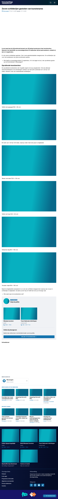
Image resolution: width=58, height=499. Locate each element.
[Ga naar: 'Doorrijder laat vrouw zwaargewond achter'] (8, 396)
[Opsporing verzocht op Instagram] (35, 485)
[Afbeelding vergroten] (55, 75)
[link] (15, 380)
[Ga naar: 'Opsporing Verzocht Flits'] (22, 396)
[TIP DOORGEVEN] (49, 496)
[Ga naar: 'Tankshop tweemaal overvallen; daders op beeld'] (22, 415)
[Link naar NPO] (33, 494)
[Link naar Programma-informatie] (15, 478)
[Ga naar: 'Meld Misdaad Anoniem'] (29, 438)
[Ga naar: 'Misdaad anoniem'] (12, 317)
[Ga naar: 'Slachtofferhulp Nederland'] (10, 458)
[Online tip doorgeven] (29, 336)
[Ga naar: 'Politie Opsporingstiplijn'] (10, 438)
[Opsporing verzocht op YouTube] (38, 485)
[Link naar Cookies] (15, 485)
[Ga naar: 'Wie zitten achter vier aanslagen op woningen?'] (50, 396)
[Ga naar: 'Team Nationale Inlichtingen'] (47, 438)
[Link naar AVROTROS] (25, 494)
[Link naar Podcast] (15, 473)
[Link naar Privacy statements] (15, 483)
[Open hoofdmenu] (54, 2)
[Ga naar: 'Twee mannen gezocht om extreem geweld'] (8, 415)
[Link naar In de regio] (15, 476)
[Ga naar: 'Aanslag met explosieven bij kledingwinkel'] (50, 415)
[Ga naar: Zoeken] (50, 2)
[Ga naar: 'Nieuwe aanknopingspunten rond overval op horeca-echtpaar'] (36, 415)
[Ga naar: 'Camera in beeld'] (29, 458)
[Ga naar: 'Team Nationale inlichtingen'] (29, 317)
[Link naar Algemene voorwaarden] (15, 481)
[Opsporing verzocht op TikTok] (42, 485)
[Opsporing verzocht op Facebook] (31, 485)
